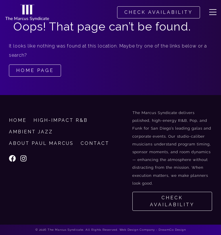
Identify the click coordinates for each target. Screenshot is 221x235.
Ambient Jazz (31, 131)
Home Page (35, 70)
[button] (212, 12)
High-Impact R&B (60, 120)
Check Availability (172, 201)
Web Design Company (137, 229)
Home (17, 120)
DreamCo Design (172, 229)
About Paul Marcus (41, 143)
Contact (95, 143)
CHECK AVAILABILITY (158, 12)
